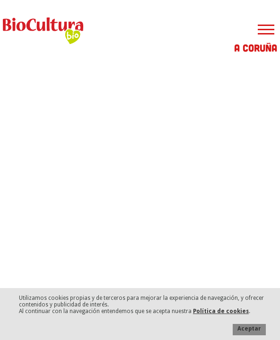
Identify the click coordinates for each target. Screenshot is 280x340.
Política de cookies (221, 311)
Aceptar (249, 328)
